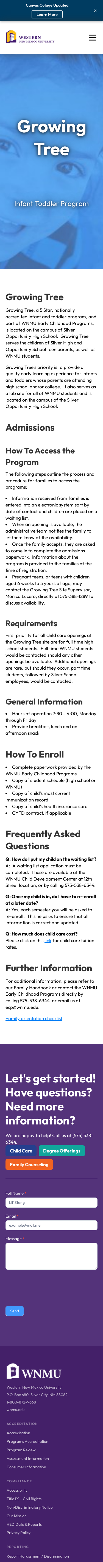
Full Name (15, 1193)
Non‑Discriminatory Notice (30, 1507)
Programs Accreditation (27, 1441)
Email (11, 1216)
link (47, 940)
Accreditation (18, 1432)
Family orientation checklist (33, 1018)
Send (14, 1310)
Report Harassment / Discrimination (38, 1556)
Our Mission (17, 1515)
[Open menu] (93, 38)
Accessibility (17, 1490)
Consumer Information (26, 1466)
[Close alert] (95, 10)
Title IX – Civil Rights (24, 1498)
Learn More (47, 14)
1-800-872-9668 (21, 1402)
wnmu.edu (15, 1409)
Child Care (21, 1151)
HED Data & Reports (24, 1524)
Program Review (21, 1449)
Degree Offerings (61, 1151)
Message (14, 1238)
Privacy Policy (18, 1532)
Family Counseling (29, 1164)
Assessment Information (28, 1458)
